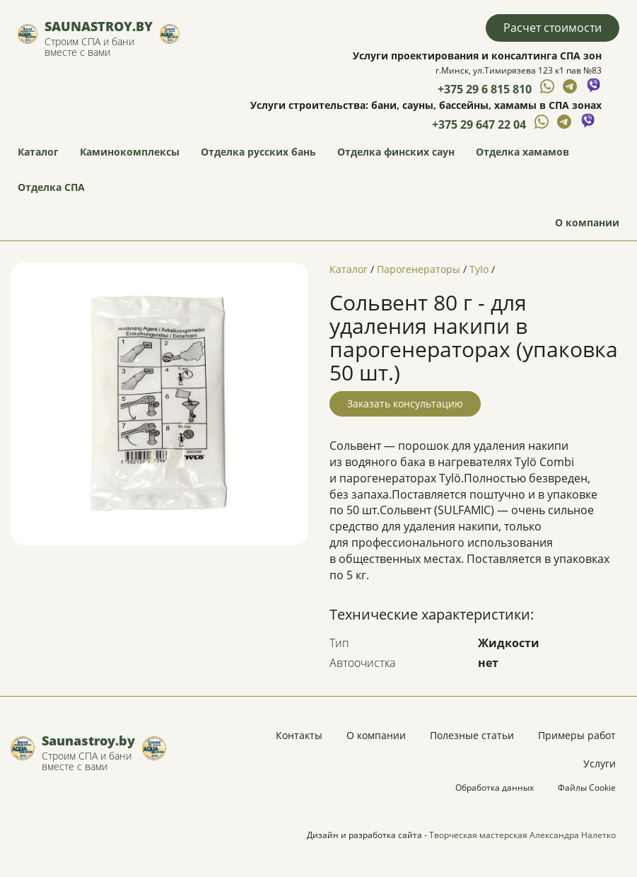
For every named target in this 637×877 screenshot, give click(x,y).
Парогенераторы (418, 269)
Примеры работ (577, 735)
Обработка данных (494, 788)
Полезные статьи (472, 735)
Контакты (299, 735)
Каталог (38, 151)
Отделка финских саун (396, 151)
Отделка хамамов (522, 151)
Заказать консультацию (405, 403)
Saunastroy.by (99, 26)
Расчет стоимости (552, 27)
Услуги (599, 763)
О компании (587, 222)
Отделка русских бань (258, 151)
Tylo (479, 269)
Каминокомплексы (130, 151)
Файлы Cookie (587, 788)
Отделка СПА (51, 187)
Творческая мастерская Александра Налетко (522, 835)
